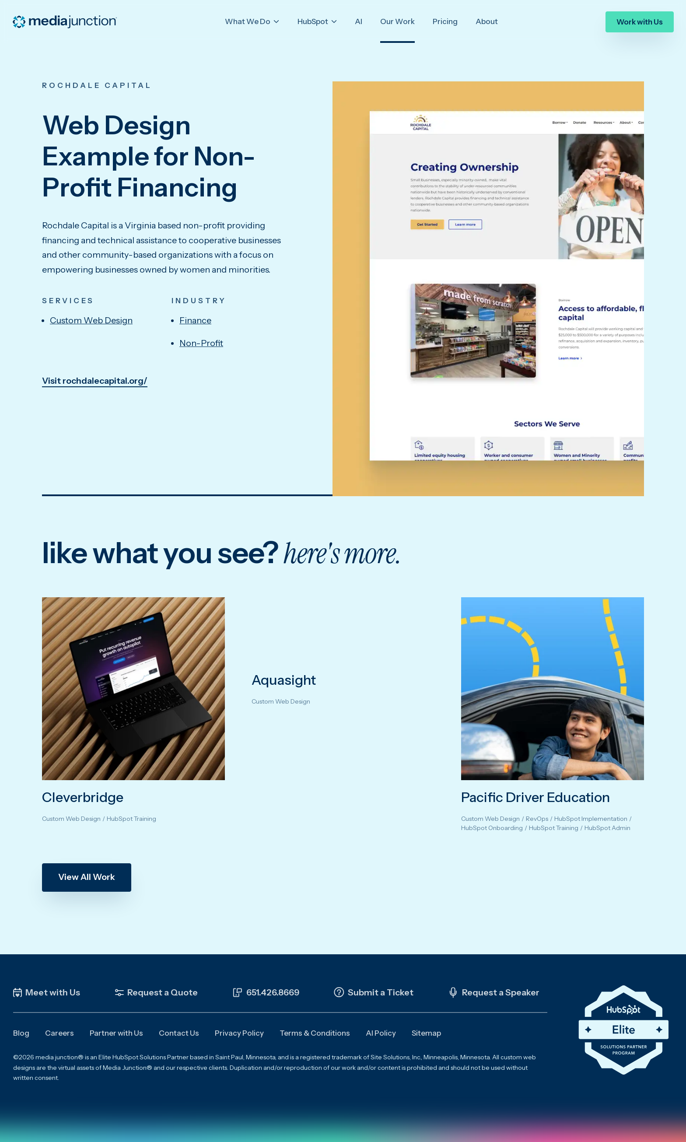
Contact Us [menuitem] (179, 1033)
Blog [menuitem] (21, 1033)
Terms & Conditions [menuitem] (315, 1033)
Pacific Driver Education (535, 797)
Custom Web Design (91, 320)
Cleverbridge (82, 797)
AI (358, 21)
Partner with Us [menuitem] (116, 1033)
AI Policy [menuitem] (381, 1033)
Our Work (397, 21)
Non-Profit (201, 343)
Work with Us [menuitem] (639, 21)
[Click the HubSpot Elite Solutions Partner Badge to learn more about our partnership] (623, 1030)
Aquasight (284, 680)
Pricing (445, 21)
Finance (195, 320)
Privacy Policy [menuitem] (239, 1033)
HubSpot (313, 21)
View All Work (86, 877)
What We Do (248, 21)
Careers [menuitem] (59, 1033)
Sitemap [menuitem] (426, 1033)
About (487, 21)
